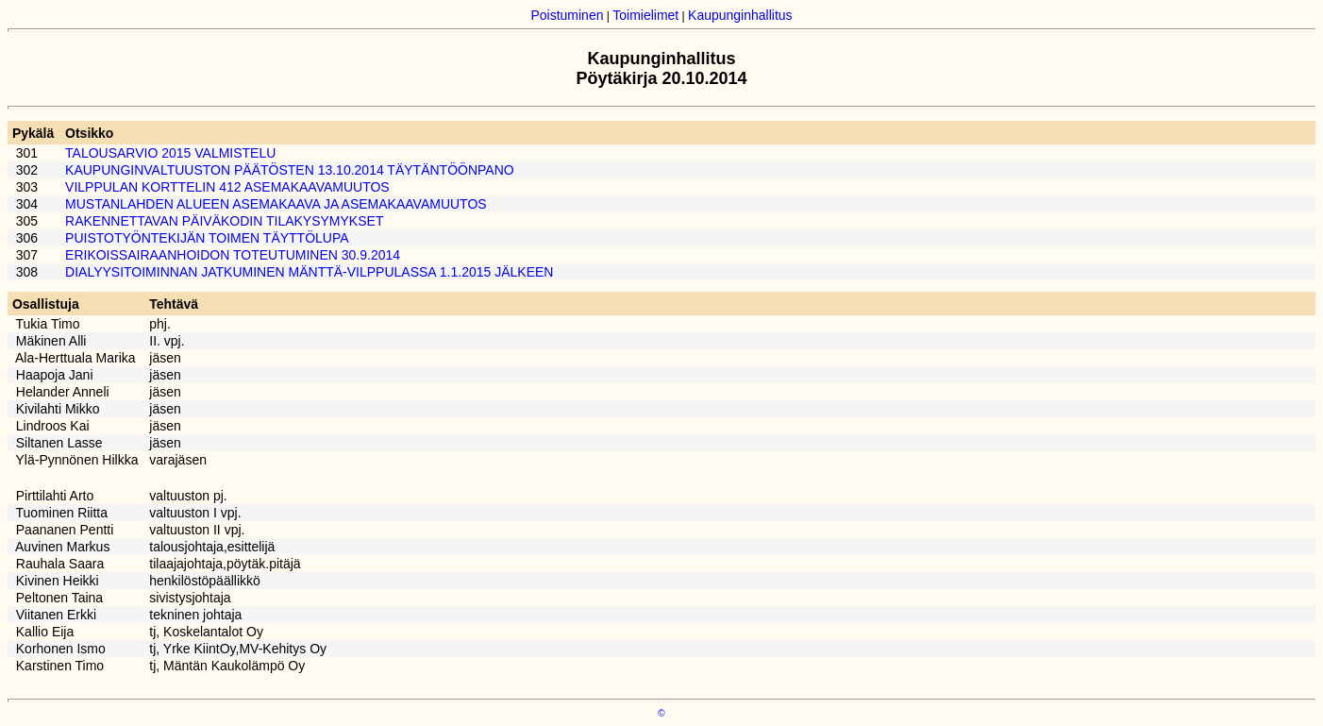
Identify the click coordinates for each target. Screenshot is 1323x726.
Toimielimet (645, 15)
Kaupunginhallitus (740, 15)
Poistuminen (566, 15)
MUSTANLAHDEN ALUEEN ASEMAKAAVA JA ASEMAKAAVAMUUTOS (276, 203)
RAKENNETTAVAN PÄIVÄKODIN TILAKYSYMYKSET (224, 220)
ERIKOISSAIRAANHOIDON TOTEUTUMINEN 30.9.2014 (232, 254)
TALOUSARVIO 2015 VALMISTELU (170, 152)
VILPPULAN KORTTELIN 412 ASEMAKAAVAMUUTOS (227, 186)
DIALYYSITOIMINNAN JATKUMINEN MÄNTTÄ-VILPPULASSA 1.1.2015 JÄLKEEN (309, 271)
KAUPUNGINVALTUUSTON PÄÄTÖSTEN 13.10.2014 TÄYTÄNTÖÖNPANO (289, 169)
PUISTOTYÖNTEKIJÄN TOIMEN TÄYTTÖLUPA (207, 237)
